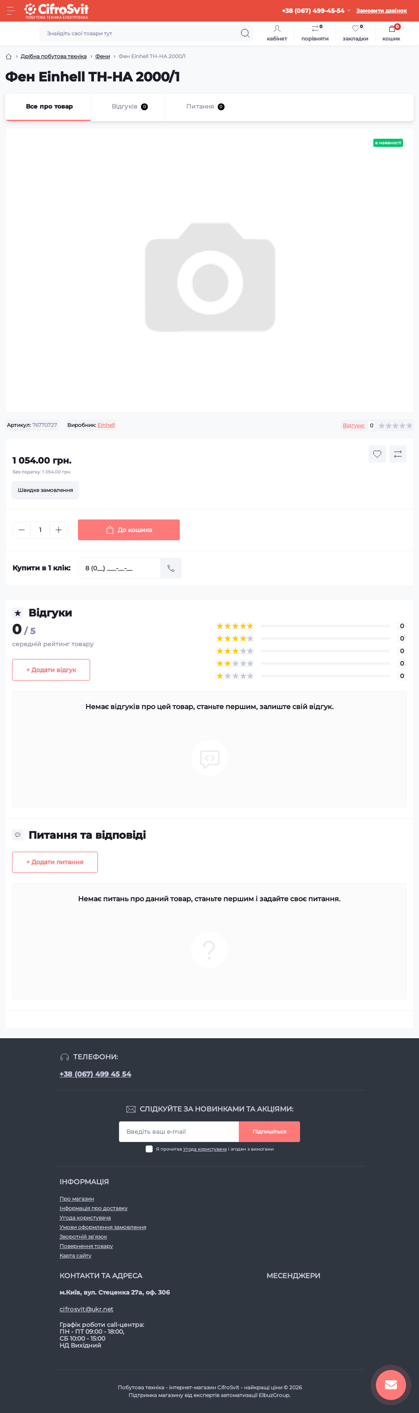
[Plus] (58, 530)
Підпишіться (269, 1131)
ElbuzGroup (274, 1395)
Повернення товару (86, 1246)
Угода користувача (205, 1149)
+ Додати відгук (51, 670)
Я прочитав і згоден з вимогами (215, 1149)
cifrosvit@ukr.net (86, 1309)
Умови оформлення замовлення (102, 1227)
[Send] (171, 568)
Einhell (106, 425)
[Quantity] (40, 530)
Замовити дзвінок (381, 10)
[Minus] (21, 530)
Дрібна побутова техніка (54, 56)
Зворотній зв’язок (83, 1236)
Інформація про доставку (93, 1208)
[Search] (245, 33)
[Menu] (11, 10)
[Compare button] (397, 454)
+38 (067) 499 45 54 (95, 1074)
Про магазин (76, 1198)
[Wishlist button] (377, 454)
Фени (102, 56)
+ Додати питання (55, 862)
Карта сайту (75, 1255)
